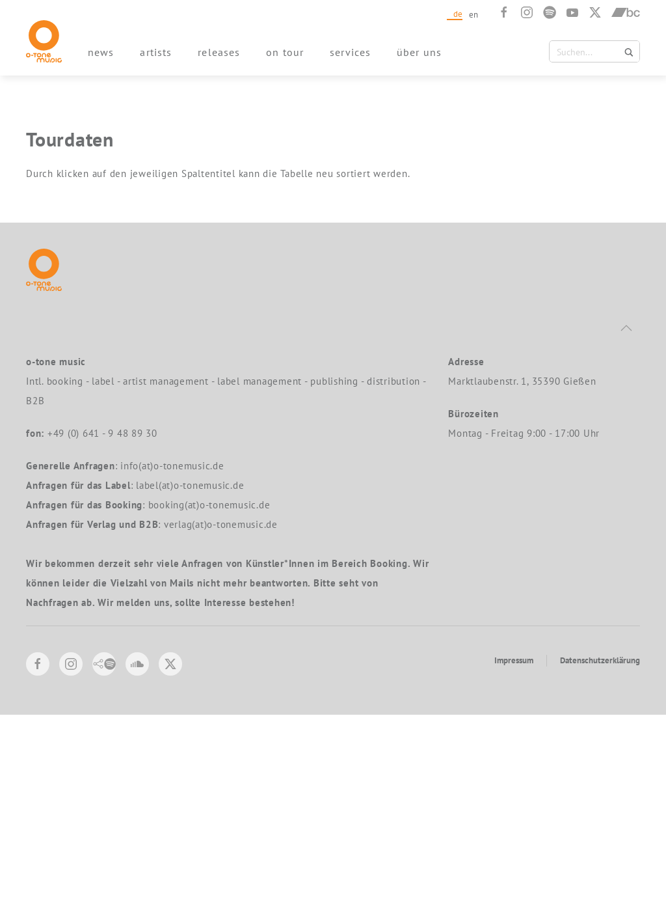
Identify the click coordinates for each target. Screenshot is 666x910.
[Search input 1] (596, 51)
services (350, 52)
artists (156, 52)
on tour (285, 52)
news (101, 52)
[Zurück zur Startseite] (44, 41)
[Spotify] (549, 12)
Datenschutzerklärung (600, 855)
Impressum (513, 855)
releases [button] (219, 52)
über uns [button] (419, 52)
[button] (626, 523)
